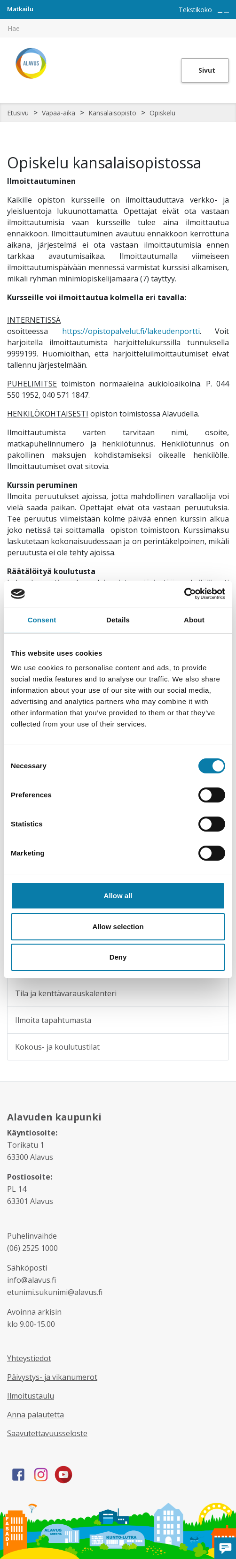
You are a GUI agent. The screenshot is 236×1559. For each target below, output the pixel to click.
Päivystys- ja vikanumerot (52, 1377)
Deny (118, 957)
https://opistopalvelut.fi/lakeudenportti (131, 331)
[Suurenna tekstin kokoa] (220, 12)
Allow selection (117, 927)
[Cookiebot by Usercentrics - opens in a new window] (184, 594)
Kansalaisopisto (112, 112)
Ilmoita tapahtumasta (53, 1020)
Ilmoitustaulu (30, 1396)
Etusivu (18, 112)
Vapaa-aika (58, 112)
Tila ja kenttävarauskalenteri (66, 993)
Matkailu (20, 9)
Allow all (118, 896)
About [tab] (194, 620)
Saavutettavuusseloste (47, 1433)
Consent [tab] (42, 620)
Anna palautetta (35, 1414)
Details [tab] (118, 620)
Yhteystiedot (29, 1358)
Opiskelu (162, 112)
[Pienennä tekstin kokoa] (226, 12)
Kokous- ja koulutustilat (57, 1047)
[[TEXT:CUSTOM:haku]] (229, 21)
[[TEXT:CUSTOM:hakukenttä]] (118, 28)
